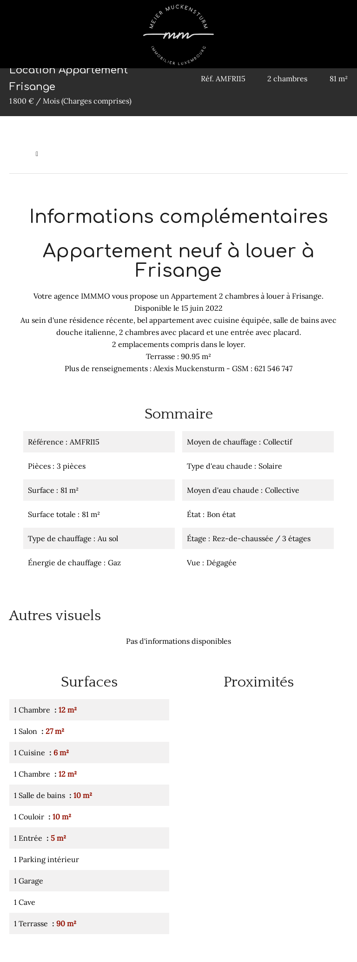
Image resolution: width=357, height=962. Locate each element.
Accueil (20, 154)
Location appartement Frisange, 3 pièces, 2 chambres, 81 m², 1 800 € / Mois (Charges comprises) (191, 154)
